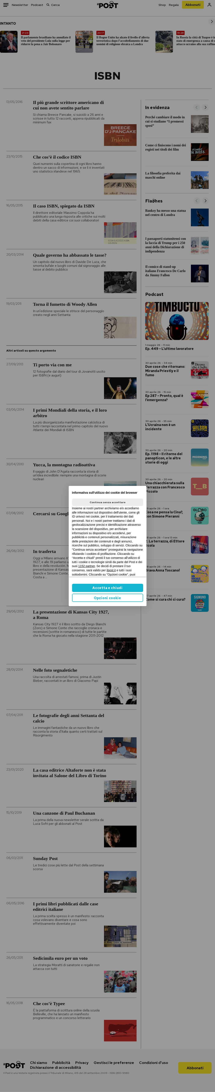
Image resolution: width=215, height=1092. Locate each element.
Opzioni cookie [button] (107, 598)
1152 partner (86, 566)
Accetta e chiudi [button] (107, 588)
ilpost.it (111, 570)
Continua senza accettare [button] (108, 502)
